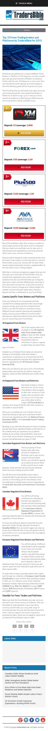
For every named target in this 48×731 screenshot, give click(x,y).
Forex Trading (16, 30)
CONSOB (5, 586)
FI (25, 588)
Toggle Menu (24, 3)
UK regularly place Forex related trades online (32, 332)
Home (5, 30)
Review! (24, 133)
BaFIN (25, 586)
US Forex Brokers (35, 402)
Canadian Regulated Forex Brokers (16, 491)
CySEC (8, 591)
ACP (36, 588)
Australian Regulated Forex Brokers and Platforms (23, 443)
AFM (10, 588)
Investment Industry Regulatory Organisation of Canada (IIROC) (31, 511)
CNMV (39, 586)
